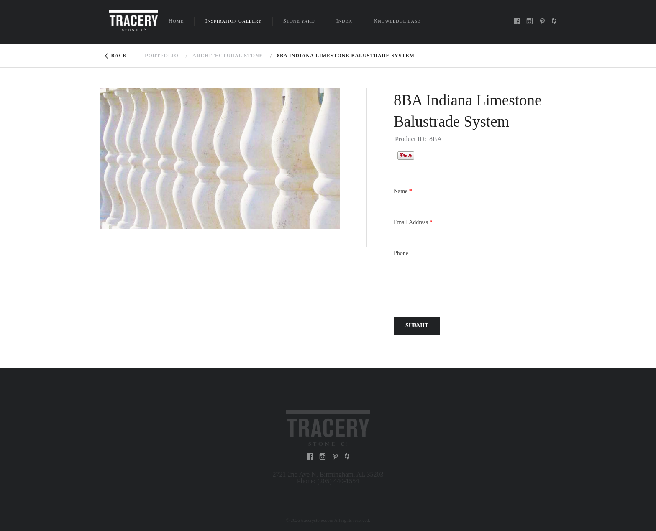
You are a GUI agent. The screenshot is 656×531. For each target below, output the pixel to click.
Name (403, 191)
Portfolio (162, 56)
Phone (401, 253)
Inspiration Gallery (233, 21)
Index (344, 21)
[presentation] (457, 296)
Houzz (424, 154)
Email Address (413, 222)
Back (119, 56)
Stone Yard (299, 21)
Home (176, 21)
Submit (416, 325)
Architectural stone (227, 56)
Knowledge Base (397, 21)
